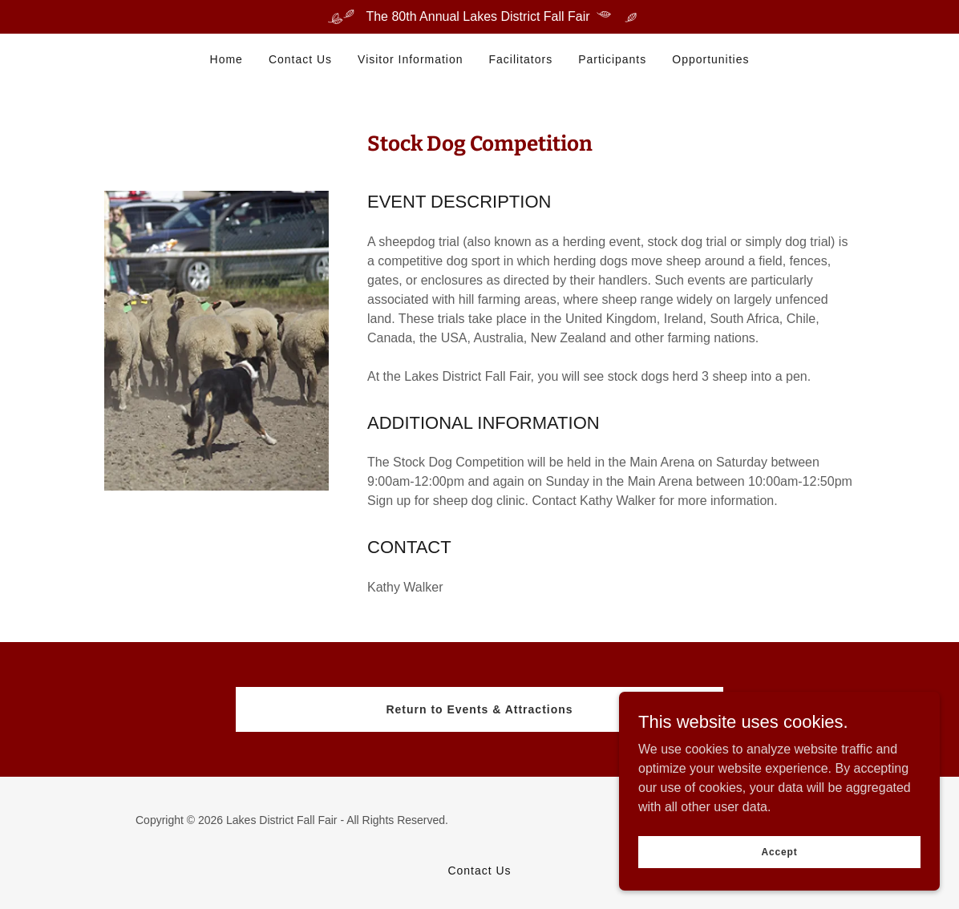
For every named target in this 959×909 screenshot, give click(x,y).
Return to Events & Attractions (479, 709)
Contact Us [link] (300, 59)
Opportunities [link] (710, 59)
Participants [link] (612, 59)
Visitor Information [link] (410, 59)
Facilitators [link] (521, 59)
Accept (779, 851)
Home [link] (226, 59)
